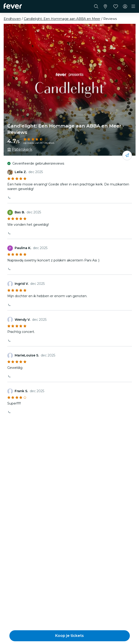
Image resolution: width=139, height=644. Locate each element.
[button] (69, 635)
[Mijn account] (125, 6)
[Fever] (13, 6)
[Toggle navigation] (133, 6)
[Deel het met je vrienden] (127, 155)
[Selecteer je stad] (105, 6)
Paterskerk (22, 149)
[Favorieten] (115, 6)
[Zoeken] (96, 6)
